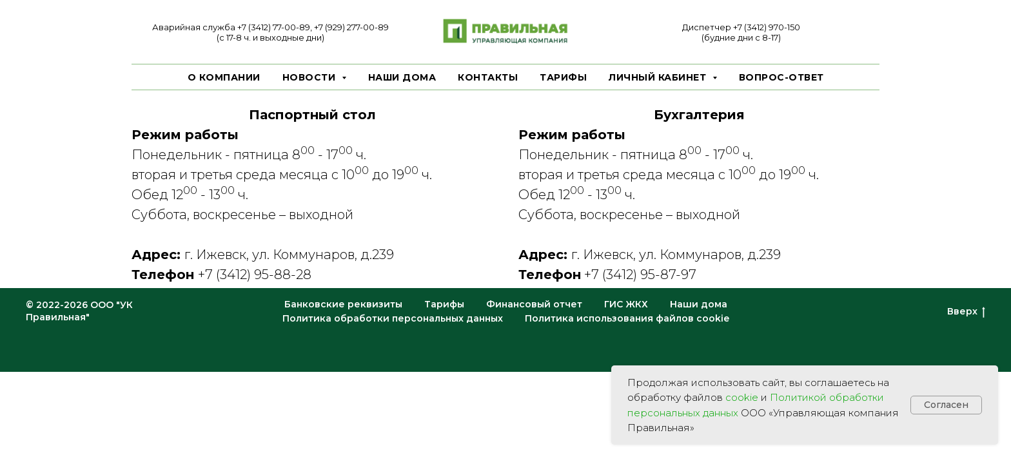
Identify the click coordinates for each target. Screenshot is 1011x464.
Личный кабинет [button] (659, 77)
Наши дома (402, 77)
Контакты (488, 77)
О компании (224, 77)
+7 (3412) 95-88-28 (254, 274)
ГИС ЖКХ (626, 304)
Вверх (966, 311)
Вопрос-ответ (781, 77)
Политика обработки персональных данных (392, 318)
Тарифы (563, 77)
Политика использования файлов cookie (627, 318)
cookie (741, 397)
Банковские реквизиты (343, 304)
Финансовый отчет (534, 304)
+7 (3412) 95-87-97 (640, 274)
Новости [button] (310, 77)
